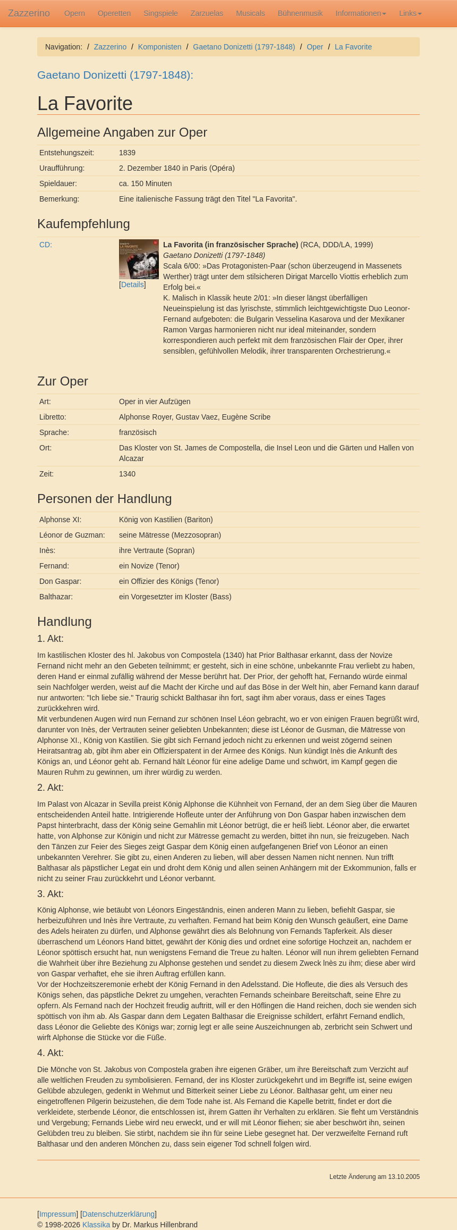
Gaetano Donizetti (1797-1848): (115, 75)
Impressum (57, 1214)
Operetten (114, 13)
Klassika (96, 1224)
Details (132, 284)
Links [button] (410, 13)
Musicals (250, 13)
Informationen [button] (361, 13)
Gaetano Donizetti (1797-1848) (244, 47)
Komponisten (160, 47)
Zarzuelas (207, 13)
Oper (315, 47)
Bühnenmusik (300, 13)
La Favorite (353, 47)
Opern (74, 13)
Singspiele (160, 13)
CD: (45, 244)
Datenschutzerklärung (118, 1214)
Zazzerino (29, 13)
